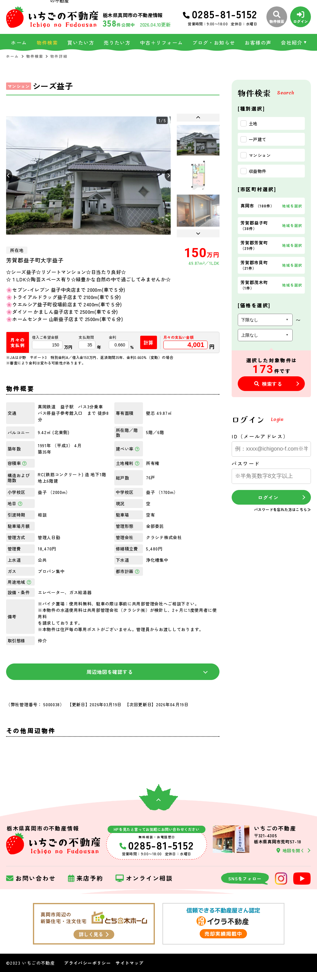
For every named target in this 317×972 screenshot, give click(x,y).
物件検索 (47, 42)
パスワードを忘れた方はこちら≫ (282, 509)
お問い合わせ (31, 878)
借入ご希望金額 (45, 337)
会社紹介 (291, 42)
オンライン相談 (144, 878)
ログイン (268, 497)
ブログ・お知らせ (213, 42)
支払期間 (86, 337)
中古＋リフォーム (161, 42)
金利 (112, 337)
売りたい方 (117, 42)
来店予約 (85, 878)
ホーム (19, 42)
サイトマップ (130, 963)
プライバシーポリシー (87, 963)
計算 (149, 342)
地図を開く (290, 850)
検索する (268, 383)
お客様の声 (258, 42)
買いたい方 (80, 42)
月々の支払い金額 (178, 337)
